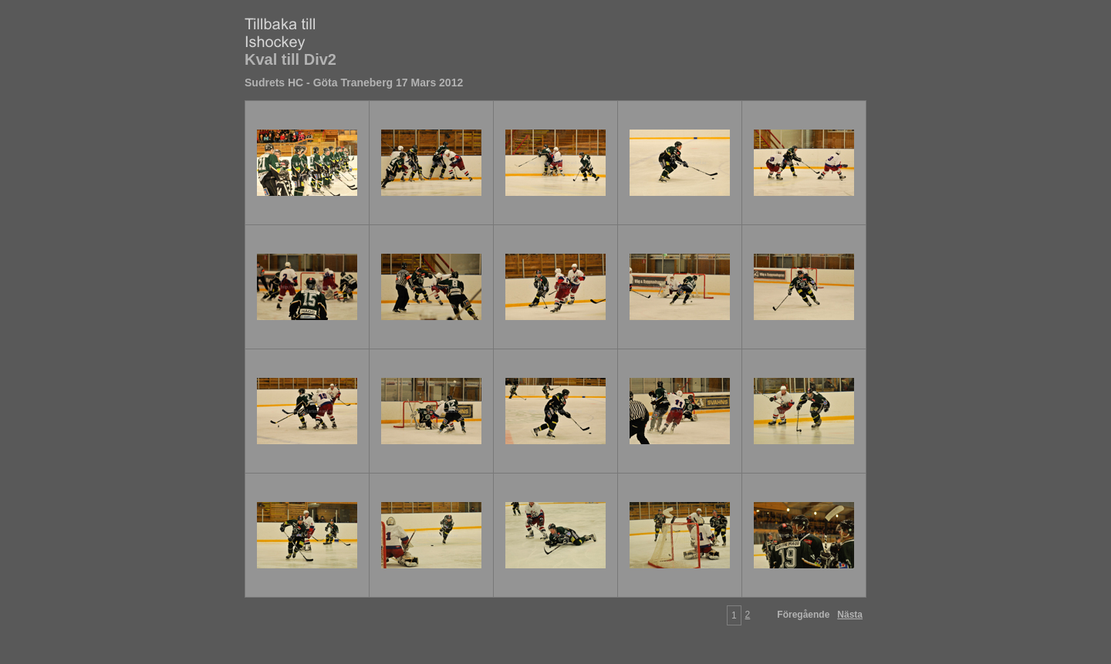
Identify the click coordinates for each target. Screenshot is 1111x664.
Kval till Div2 (290, 59)
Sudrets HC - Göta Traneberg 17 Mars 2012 (354, 82)
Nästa (850, 614)
